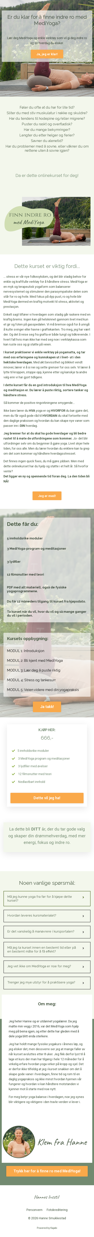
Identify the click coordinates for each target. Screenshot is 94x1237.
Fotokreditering (57, 1210)
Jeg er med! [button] (47, 496)
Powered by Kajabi (47, 1228)
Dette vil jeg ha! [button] (47, 798)
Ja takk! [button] (47, 707)
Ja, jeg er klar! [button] (47, 54)
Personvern (34, 1210)
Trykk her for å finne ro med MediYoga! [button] (47, 1171)
